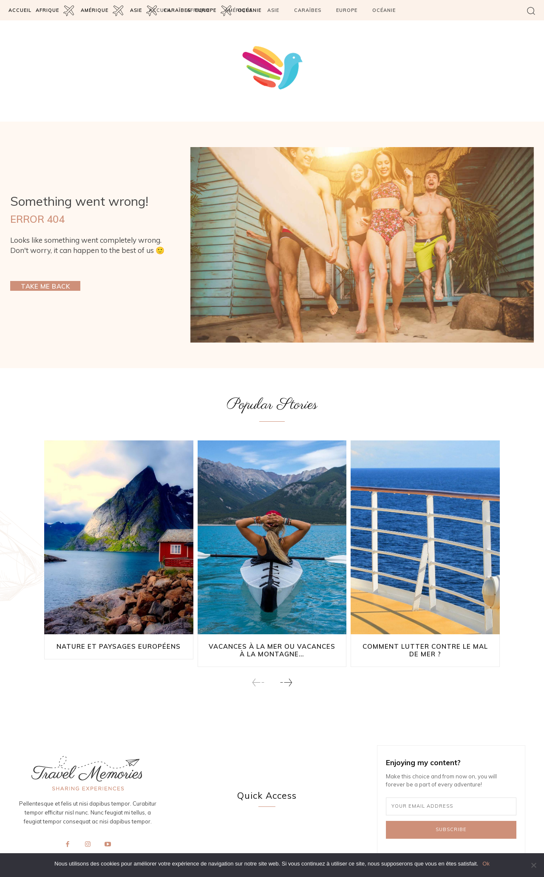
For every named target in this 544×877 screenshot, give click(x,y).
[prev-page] (258, 683)
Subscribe (451, 830)
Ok (486, 863)
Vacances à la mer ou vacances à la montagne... (272, 650)
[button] (531, 10)
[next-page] (285, 683)
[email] (451, 807)
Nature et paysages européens (119, 647)
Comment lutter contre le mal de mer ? (425, 650)
